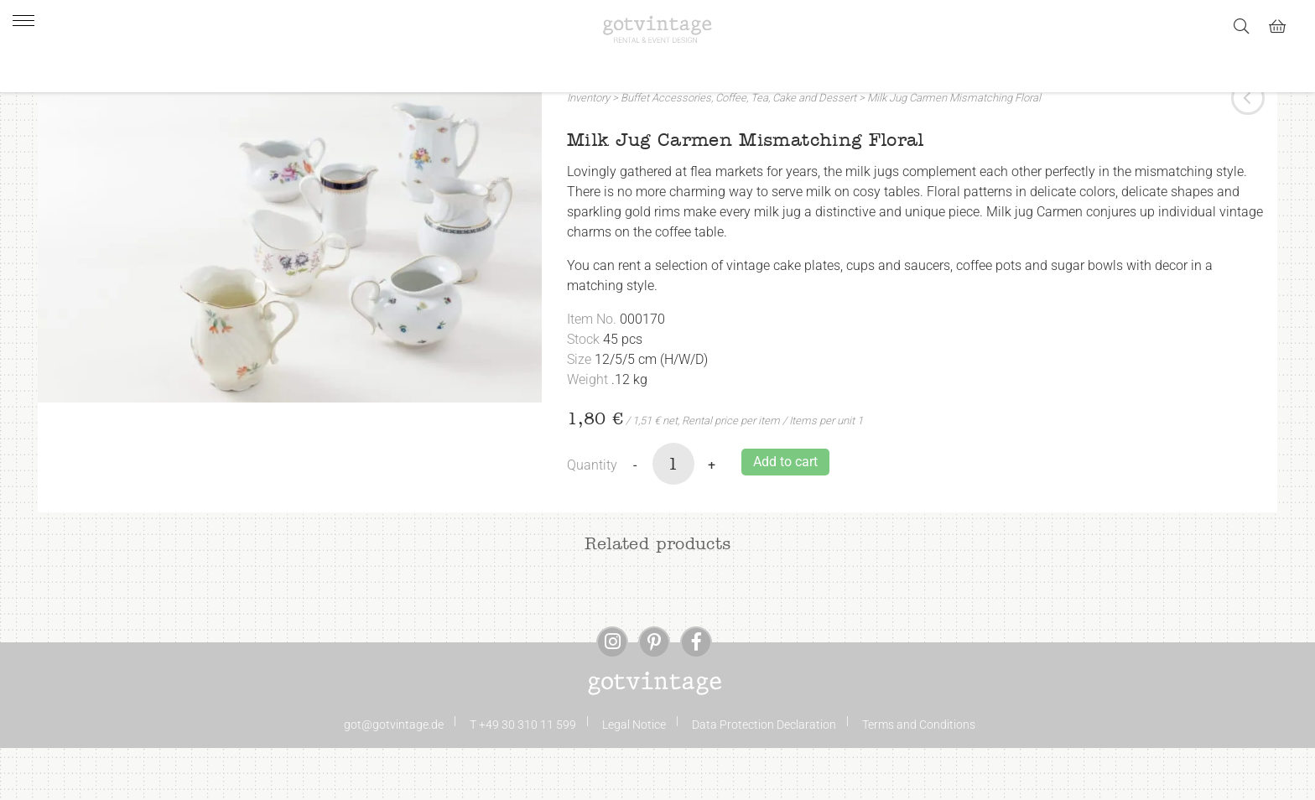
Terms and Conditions (918, 776)
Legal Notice (634, 776)
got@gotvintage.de (394, 776)
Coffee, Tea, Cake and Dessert (785, 149)
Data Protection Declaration (764, 776)
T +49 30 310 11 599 (523, 776)
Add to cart (785, 514)
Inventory (588, 149)
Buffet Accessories (666, 149)
